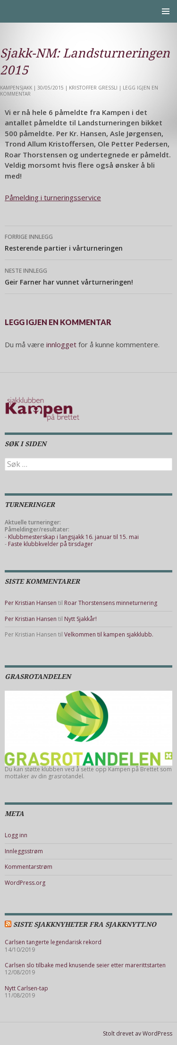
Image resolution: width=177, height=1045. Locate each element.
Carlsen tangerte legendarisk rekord (53, 942)
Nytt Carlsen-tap (26, 988)
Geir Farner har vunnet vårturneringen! (88, 275)
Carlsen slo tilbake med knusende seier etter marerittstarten (85, 965)
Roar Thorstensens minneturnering (110, 603)
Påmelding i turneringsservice (53, 197)
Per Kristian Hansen (31, 603)
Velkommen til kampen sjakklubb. (108, 634)
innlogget (61, 344)
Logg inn (16, 835)
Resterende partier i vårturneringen (88, 242)
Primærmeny (165, 11)
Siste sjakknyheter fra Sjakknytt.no (84, 924)
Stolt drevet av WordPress (137, 1033)
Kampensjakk (16, 87)
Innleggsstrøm (24, 851)
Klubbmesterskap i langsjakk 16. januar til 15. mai (73, 537)
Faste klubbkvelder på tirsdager (50, 544)
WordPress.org (25, 883)
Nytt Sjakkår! (80, 619)
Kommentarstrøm (28, 867)
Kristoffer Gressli (93, 87)
